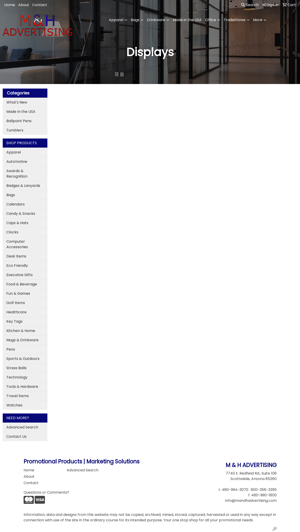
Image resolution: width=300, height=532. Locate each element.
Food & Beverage (21, 284)
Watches (14, 405)
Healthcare (16, 312)
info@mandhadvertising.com (251, 500)
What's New (16, 102)
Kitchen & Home (20, 330)
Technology (16, 377)
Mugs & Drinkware (22, 340)
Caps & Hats (17, 222)
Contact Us (16, 436)
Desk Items (16, 256)
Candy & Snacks (20, 213)
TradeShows (235, 19)
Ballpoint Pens (19, 121)
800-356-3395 (264, 489)
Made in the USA (187, 19)
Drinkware (156, 19)
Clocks (12, 232)
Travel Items (17, 395)
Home (9, 4)
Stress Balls (16, 368)
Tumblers (14, 130)
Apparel (116, 19)
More (257, 19)
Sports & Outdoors (22, 358)
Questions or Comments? (46, 492)
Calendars (15, 204)
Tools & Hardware (22, 386)
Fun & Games (18, 293)
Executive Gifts (19, 274)
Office (210, 19)
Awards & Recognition (16, 173)
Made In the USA (20, 111)
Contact (39, 4)
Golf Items (15, 302)
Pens (10, 349)
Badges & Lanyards (23, 185)
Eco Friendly (17, 265)
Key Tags (14, 321)
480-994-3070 (235, 489)
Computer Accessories (17, 244)
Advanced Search (22, 427)
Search (250, 4)
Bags (135, 19)
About (23, 4)
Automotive (16, 161)
